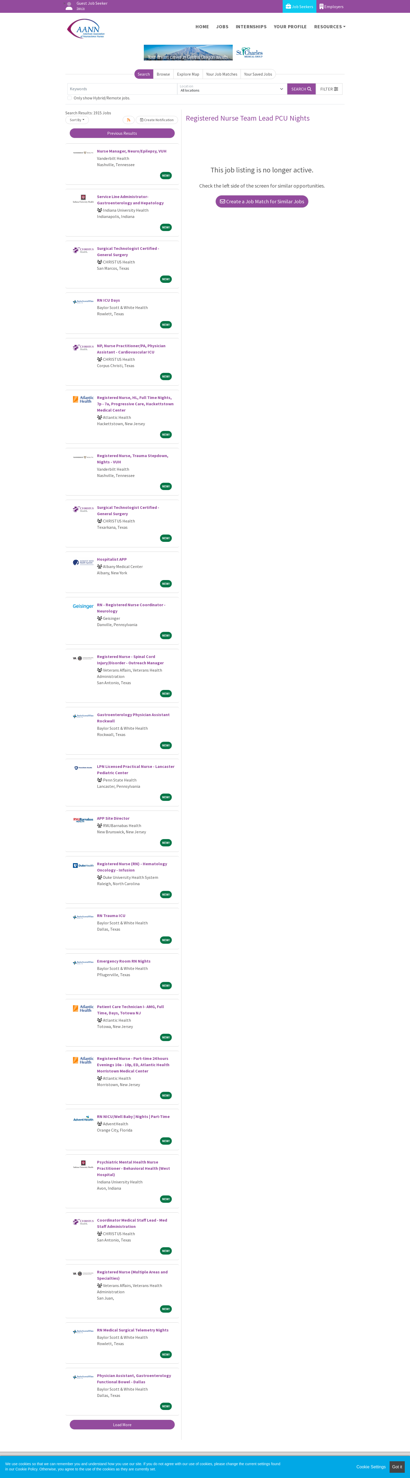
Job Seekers (299, 6)
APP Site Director (113, 818)
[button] (329, 89)
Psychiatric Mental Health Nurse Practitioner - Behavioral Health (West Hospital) (133, 1168)
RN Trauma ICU (111, 915)
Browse (163, 74)
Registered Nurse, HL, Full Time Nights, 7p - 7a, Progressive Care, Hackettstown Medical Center (135, 404)
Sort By (75, 119)
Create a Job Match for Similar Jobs (262, 201)
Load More (122, 1424)
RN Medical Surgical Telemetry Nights (133, 1330)
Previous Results (122, 133)
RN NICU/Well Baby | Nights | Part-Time (133, 1116)
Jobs (222, 27)
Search (144, 74)
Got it (397, 1467)
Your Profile (290, 27)
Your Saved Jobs (258, 74)
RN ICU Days (108, 300)
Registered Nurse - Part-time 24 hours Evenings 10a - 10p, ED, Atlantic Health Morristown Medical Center (133, 1065)
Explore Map (188, 74)
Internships (251, 27)
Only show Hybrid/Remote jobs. (102, 97)
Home (202, 27)
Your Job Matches (221, 74)
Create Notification (157, 119)
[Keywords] (122, 89)
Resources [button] (328, 27)
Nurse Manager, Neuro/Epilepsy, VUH (132, 151)
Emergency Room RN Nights (124, 961)
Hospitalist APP (112, 559)
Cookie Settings (371, 1467)
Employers (332, 6)
